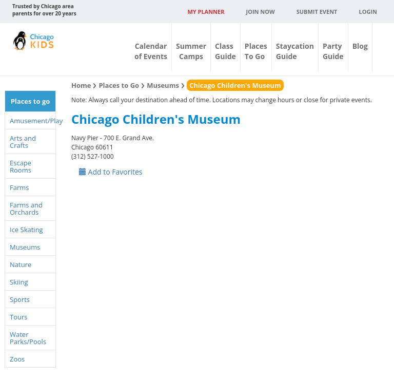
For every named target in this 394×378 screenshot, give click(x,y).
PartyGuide (333, 51)
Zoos (17, 359)
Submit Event (317, 11)
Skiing (19, 282)
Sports (20, 299)
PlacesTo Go (256, 51)
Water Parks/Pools (28, 338)
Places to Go (118, 85)
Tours (18, 317)
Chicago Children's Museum (235, 85)
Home (81, 85)
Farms (19, 187)
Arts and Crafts (23, 142)
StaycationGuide (295, 51)
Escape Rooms (20, 166)
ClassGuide (225, 51)
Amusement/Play (32, 120)
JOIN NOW (260, 11)
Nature (20, 264)
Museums (25, 247)
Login (368, 11)
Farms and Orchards (26, 208)
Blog (360, 46)
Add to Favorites (111, 172)
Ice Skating (26, 229)
